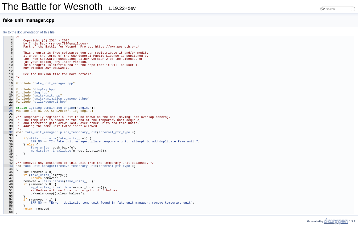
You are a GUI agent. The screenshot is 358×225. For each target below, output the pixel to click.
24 (8, 108)
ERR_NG (36, 141)
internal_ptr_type (114, 132)
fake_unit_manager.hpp (53, 83)
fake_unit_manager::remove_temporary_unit (60, 166)
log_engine (65, 108)
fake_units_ (68, 138)
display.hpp (44, 89)
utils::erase (53, 181)
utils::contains (42, 138)
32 (8, 132)
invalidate (62, 151)
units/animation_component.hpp (61, 98)
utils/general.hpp (50, 102)
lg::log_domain (41, 108)
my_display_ (41, 151)
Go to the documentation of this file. (29, 32)
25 (8, 111)
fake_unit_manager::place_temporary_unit (61, 132)
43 (8, 166)
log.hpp (40, 92)
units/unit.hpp (47, 95)
